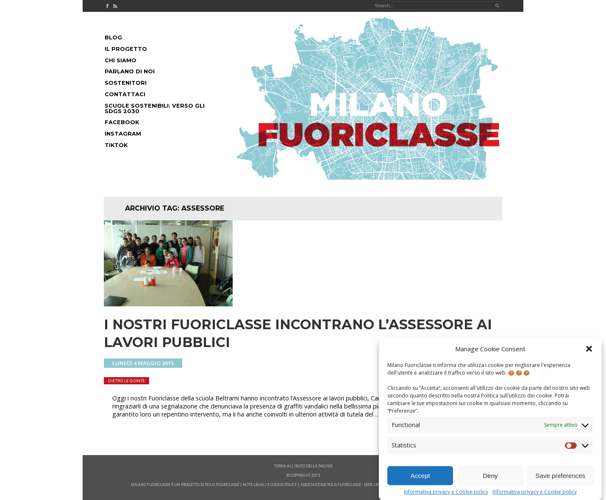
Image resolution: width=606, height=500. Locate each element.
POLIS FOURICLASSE (222, 484)
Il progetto (126, 49)
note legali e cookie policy (270, 484)
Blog (113, 37)
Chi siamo (120, 60)
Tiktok (116, 145)
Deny (490, 482)
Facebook (122, 122)
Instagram (123, 134)
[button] (589, 355)
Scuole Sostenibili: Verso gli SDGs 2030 (155, 108)
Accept (420, 482)
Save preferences (561, 482)
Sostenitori (126, 83)
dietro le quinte (126, 380)
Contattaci (125, 94)
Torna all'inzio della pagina (303, 466)
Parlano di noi (130, 71)
